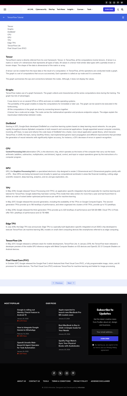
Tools (89, 9)
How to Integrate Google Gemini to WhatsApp (28, 328)
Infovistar (81, 387)
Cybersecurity (41, 9)
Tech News (61, 9)
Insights (70, 9)
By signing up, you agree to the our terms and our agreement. (105, 347)
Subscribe (109, 9)
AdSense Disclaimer (100, 381)
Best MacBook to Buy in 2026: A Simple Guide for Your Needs (70, 328)
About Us (21, 381)
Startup (52, 9)
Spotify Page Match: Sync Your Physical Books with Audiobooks (69, 343)
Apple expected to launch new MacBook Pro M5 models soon (70, 312)
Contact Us (34, 381)
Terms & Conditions (61, 381)
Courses (80, 9)
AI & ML (30, 9)
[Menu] (5, 9)
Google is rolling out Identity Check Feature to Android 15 (28, 312)
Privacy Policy (112, 347)
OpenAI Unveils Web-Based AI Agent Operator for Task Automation (28, 345)
